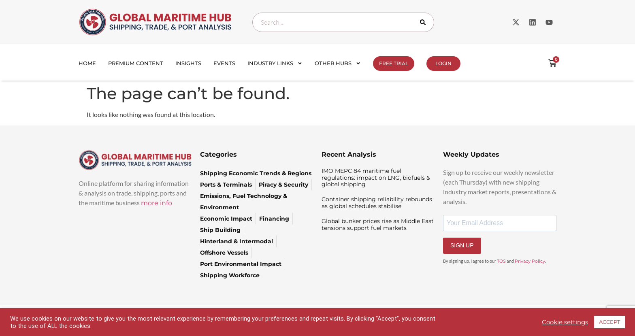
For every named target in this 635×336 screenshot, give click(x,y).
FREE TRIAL (393, 63)
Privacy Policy (530, 261)
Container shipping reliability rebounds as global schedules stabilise (377, 203)
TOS (501, 261)
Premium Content (135, 63)
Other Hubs (338, 63)
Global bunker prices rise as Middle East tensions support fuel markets (378, 224)
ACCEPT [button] (609, 322)
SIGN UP (462, 245)
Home (87, 63)
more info (156, 203)
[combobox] (343, 22)
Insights (188, 63)
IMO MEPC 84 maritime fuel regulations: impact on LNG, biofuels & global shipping (376, 177)
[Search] (424, 22)
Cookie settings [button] (565, 322)
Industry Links (275, 63)
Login (443, 63)
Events (224, 63)
